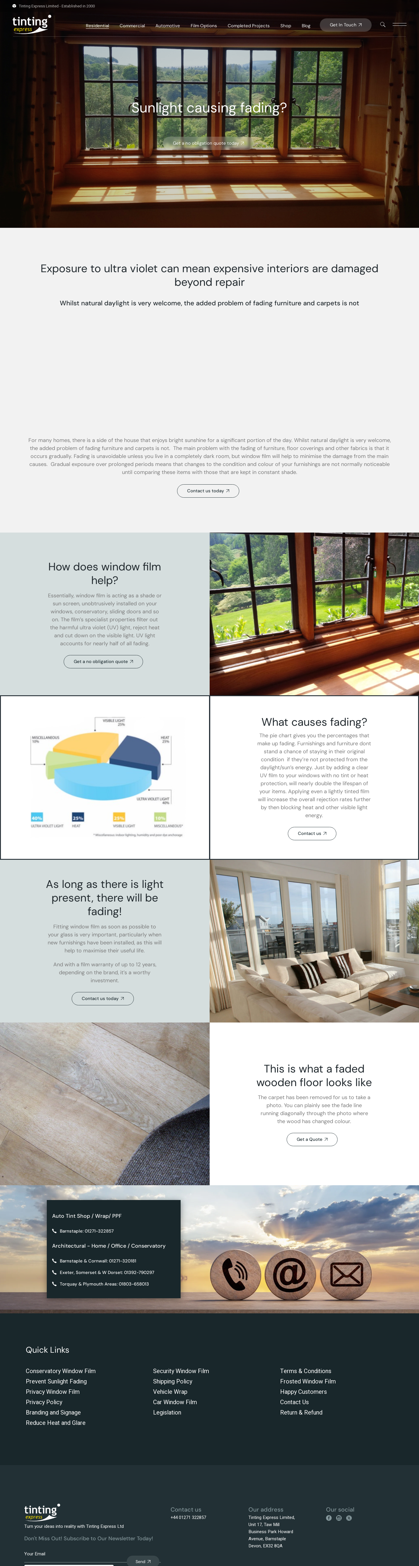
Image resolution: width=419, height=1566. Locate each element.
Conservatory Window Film (61, 1371)
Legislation (167, 1412)
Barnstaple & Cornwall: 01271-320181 (98, 1261)
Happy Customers (303, 1392)
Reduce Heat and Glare (56, 1423)
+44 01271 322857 (188, 1517)
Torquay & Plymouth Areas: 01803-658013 (104, 1284)
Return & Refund (301, 1412)
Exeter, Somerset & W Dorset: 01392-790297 (107, 1272)
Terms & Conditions (305, 1371)
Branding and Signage (53, 1412)
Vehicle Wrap (170, 1392)
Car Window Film (175, 1402)
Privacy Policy (44, 1402)
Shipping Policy (172, 1381)
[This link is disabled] (383, 24)
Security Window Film (181, 1371)
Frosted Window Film (308, 1381)
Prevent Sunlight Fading (56, 1381)
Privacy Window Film (53, 1392)
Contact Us (294, 1402)
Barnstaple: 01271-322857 (87, 1231)
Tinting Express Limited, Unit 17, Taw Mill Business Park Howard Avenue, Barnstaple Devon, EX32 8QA (271, 1531)
